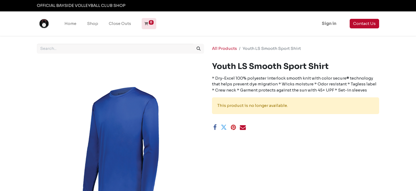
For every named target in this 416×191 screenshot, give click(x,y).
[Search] (198, 49)
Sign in (329, 23)
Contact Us (364, 23)
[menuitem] (70, 23)
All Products (224, 48)
